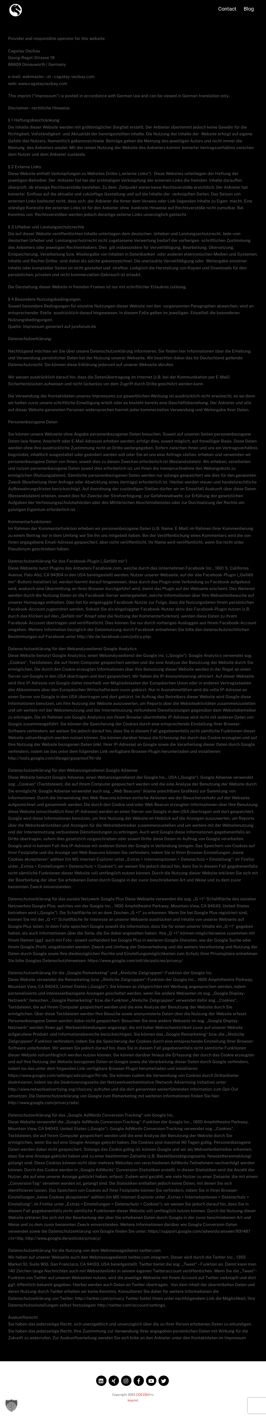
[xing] (114, 1379)
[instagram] (126, 1379)
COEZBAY (143, 1393)
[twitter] (163, 1379)
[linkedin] (101, 1379)
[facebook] (139, 1379)
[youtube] (151, 1379)
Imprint (133, 1399)
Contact (221, 8)
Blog (242, 8)
